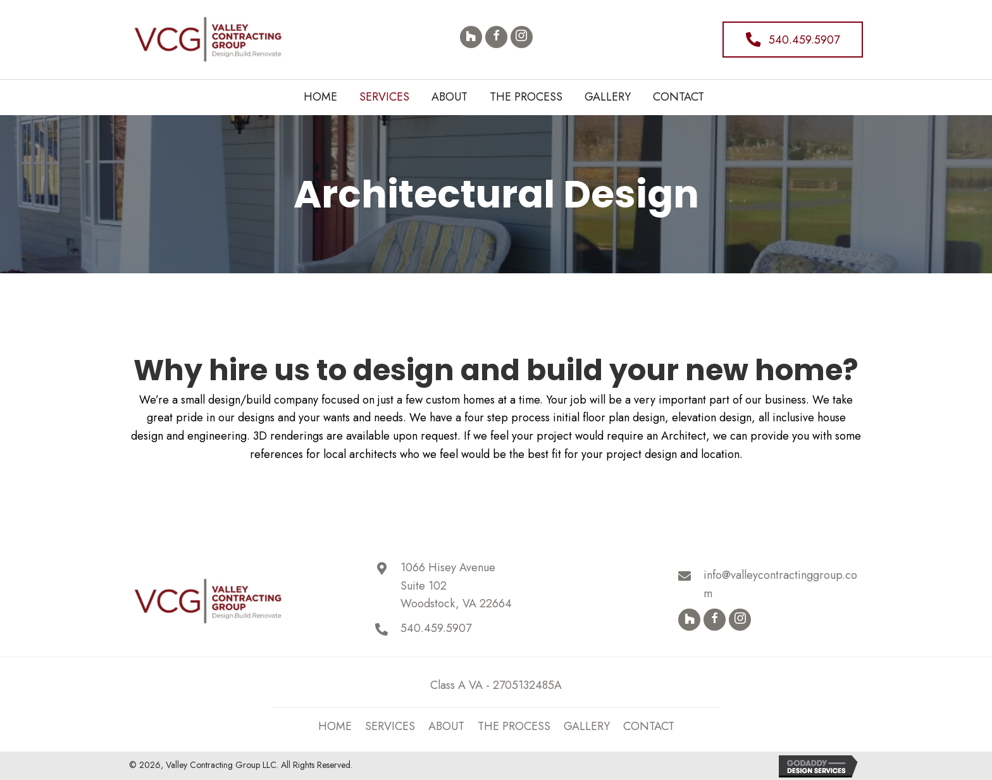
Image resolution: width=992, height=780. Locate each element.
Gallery (587, 726)
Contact (648, 726)
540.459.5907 (435, 628)
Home (335, 726)
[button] (471, 37)
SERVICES (390, 726)
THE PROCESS (514, 726)
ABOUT (446, 726)
